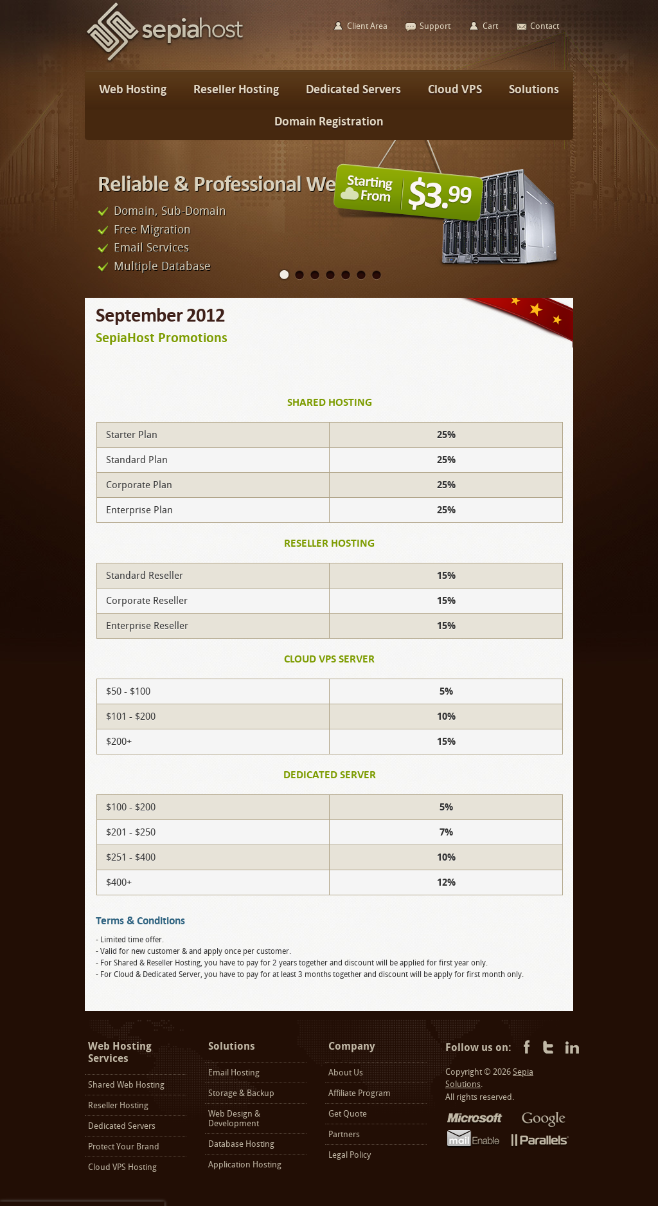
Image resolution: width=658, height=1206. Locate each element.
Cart (490, 26)
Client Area (367, 26)
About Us (345, 1072)
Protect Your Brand (123, 1146)
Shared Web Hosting (126, 1085)
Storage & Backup (241, 1093)
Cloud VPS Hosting (122, 1167)
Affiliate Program (359, 1093)
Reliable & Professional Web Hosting (259, 183)
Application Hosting (244, 1164)
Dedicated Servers (122, 1126)
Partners (344, 1134)
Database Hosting (241, 1144)
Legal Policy (349, 1155)
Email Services (151, 248)
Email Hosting (234, 1072)
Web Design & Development (234, 1118)
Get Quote (347, 1114)
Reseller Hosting (118, 1105)
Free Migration (152, 230)
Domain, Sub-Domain (170, 211)
